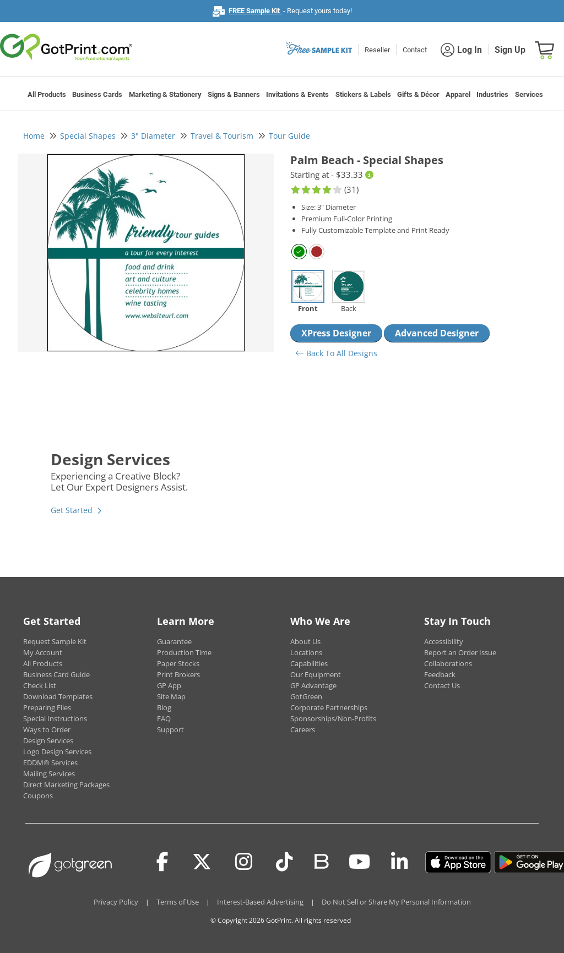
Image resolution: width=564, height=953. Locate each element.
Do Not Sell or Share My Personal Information (396, 902)
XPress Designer (336, 333)
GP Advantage (313, 685)
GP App (169, 685)
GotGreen (306, 696)
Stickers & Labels (363, 94)
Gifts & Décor (418, 94)
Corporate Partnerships (328, 707)
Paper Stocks (178, 663)
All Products (47, 94)
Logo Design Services (57, 751)
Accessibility (443, 641)
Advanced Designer (437, 333)
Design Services (48, 740)
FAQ (164, 718)
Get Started (72, 510)
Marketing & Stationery (165, 94)
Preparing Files (47, 707)
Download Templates (58, 696)
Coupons (38, 795)
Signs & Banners (234, 94)
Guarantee (174, 641)
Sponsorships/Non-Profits (333, 718)
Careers (302, 729)
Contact (415, 50)
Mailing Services (49, 773)
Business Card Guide (56, 674)
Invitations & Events (297, 94)
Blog (164, 707)
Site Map (171, 696)
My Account (42, 652)
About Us (305, 641)
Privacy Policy (116, 902)
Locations (306, 652)
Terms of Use (177, 902)
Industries (492, 94)
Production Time (184, 652)
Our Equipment (315, 674)
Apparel (458, 94)
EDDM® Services (50, 762)
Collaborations (448, 663)
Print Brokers (178, 674)
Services (529, 94)
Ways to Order (46, 729)
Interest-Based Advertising (260, 902)
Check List (39, 685)
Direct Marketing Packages (66, 784)
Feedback (439, 674)
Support (170, 729)
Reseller (377, 50)
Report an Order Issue (460, 652)
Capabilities (309, 663)
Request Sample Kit (54, 641)
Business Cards (97, 94)
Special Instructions (55, 718)
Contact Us (442, 685)
